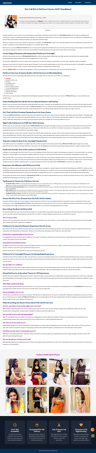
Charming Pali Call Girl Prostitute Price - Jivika (32, 18)
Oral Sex (8, 78)
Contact (88, 2)
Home (70, 2)
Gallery (78, 2)
